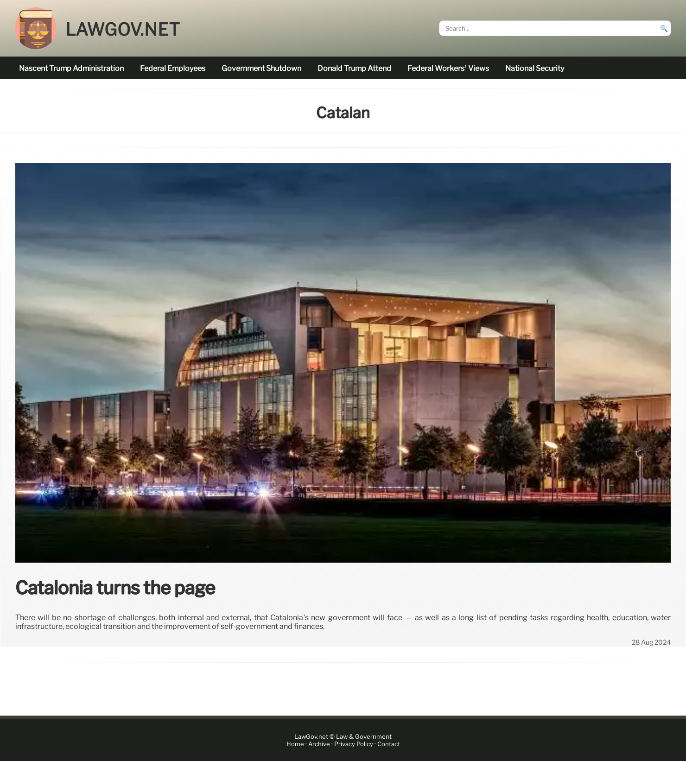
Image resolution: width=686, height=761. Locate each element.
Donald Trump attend (354, 68)
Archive (319, 744)
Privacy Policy (353, 744)
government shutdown (261, 68)
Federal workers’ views (448, 68)
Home (295, 744)
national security (534, 68)
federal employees (172, 68)
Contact (388, 744)
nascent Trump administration (71, 68)
